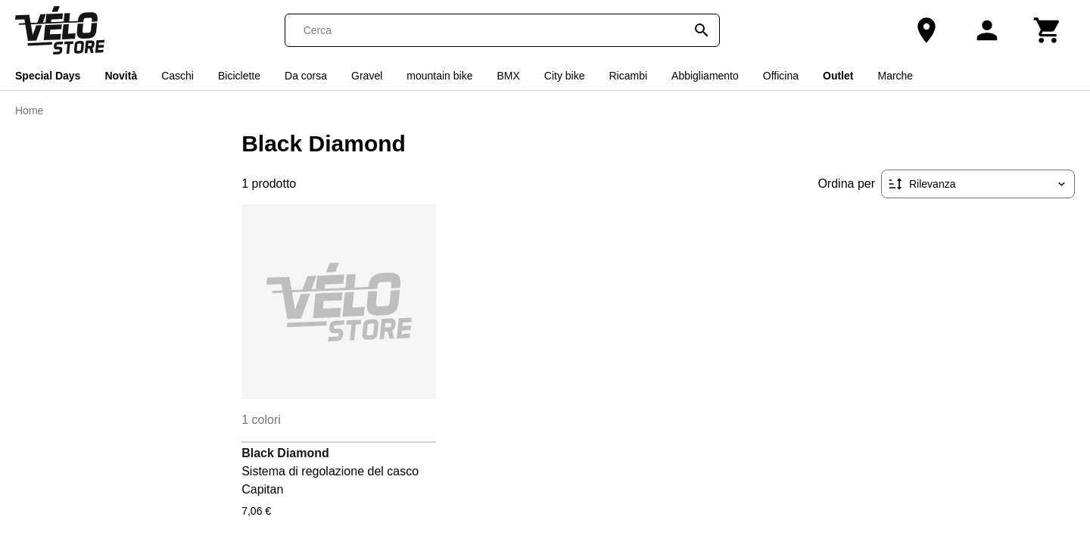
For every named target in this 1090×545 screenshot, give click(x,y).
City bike (564, 76)
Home (29, 110)
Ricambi (628, 76)
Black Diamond (285, 453)
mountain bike (439, 76)
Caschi (177, 76)
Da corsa (306, 76)
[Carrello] (1047, 30)
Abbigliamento (705, 76)
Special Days (47, 76)
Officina (781, 76)
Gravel (366, 76)
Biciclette (239, 76)
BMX (508, 76)
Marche (895, 76)
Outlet (838, 76)
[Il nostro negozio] (926, 30)
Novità (120, 76)
